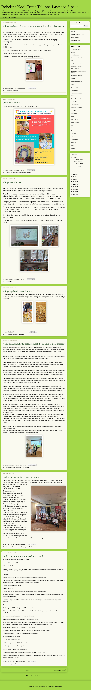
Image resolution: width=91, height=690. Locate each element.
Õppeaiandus (74, 139)
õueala (72, 145)
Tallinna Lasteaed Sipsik (77, 34)
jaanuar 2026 (78, 171)
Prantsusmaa (22, 172)
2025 (74, 174)
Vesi (72, 136)
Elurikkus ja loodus (76, 49)
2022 (74, 181)
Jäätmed (8, 547)
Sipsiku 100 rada (75, 101)
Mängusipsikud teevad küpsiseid (18, 291)
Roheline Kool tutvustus (9, 17)
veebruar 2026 (78, 159)
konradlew (51, 686)
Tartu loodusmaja (75, 40)
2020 (74, 186)
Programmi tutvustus (76, 93)
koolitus (73, 78)
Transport (26, 467)
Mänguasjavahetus (12, 182)
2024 (74, 176)
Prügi (72, 96)
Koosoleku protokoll (11, 664)
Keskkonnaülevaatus (76, 75)
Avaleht (28, 670)
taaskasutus (9, 281)
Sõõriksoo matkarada (76, 107)
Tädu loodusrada (75, 131)
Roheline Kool (75, 37)
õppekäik (73, 142)
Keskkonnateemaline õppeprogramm (21, 477)
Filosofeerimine (75, 55)
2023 (74, 179)
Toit (23, 467)
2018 (74, 191)
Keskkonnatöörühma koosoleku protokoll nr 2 (26, 556)
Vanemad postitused (59, 670)
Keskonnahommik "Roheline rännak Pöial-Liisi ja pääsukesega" (34, 343)
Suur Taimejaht (75, 104)
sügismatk (73, 110)
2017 (74, 194)
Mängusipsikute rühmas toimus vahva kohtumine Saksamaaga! (33, 26)
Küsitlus (73, 84)
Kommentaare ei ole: (20, 88)
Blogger (60, 686)
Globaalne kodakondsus (12, 90)
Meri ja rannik (74, 87)
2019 (74, 189)
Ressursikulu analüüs (76, 99)
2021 (74, 184)
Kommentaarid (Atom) (36, 676)
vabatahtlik (28, 172)
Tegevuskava (74, 119)
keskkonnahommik (10, 467)
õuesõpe (73, 148)
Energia (73, 52)
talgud (72, 116)
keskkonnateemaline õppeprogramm (20, 547)
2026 (74, 157)
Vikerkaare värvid (11, 102)
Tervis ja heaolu (75, 122)
